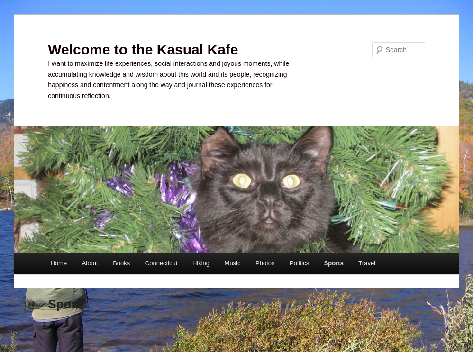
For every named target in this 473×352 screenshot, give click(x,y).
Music (233, 263)
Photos (264, 263)
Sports (334, 263)
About (90, 263)
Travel (366, 263)
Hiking (200, 263)
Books (121, 263)
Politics (299, 263)
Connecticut (161, 263)
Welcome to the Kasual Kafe (143, 49)
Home (58, 263)
